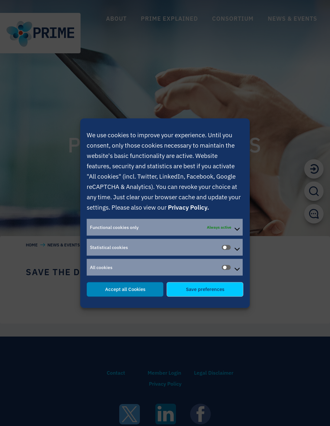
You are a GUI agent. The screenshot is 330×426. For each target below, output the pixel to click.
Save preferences (205, 289)
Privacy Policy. (188, 207)
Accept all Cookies (125, 289)
